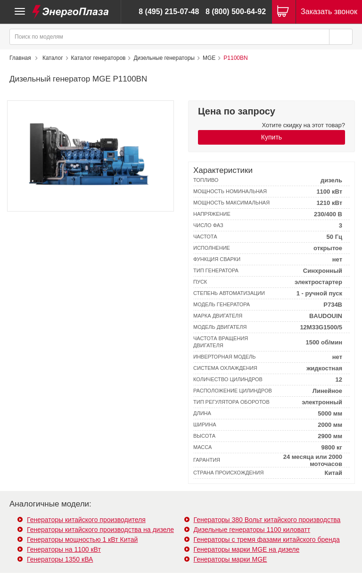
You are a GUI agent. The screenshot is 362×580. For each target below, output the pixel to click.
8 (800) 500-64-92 (236, 12)
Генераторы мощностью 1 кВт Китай (82, 539)
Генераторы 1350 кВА (60, 559)
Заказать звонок (329, 12)
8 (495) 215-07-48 (169, 12)
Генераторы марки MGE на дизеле (247, 549)
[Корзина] (284, 12)
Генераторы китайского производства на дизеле (100, 529)
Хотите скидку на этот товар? (304, 125)
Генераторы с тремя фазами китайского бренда (267, 539)
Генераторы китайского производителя (86, 519)
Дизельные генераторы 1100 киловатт (252, 529)
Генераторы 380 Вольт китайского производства (267, 519)
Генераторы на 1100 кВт (64, 549)
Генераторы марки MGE (230, 559)
